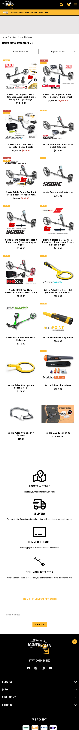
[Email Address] (39, 614)
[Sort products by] (59, 51)
